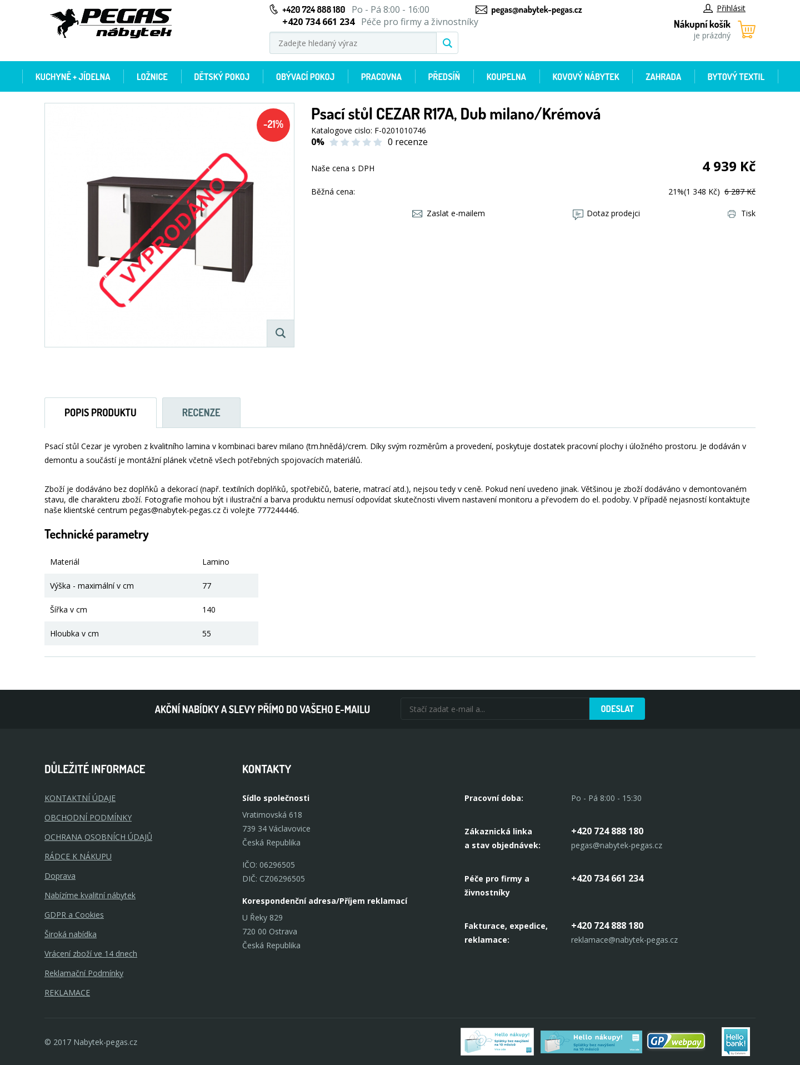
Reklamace (67, 992)
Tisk (742, 213)
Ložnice (152, 76)
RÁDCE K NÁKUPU (78, 856)
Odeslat (617, 708)
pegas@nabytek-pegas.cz (536, 9)
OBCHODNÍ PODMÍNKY (88, 817)
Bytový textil (736, 76)
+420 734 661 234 (607, 878)
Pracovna (381, 76)
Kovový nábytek (585, 76)
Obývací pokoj (305, 76)
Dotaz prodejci (606, 213)
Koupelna (506, 76)
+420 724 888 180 (313, 9)
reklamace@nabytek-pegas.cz (624, 939)
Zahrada (663, 76)
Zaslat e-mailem (448, 213)
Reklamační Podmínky (83, 973)
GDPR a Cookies (74, 914)
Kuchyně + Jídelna (73, 76)
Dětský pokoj (221, 76)
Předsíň (444, 76)
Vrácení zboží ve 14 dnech (90, 953)
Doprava (60, 875)
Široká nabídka (70, 934)
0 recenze (408, 142)
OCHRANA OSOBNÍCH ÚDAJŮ (98, 837)
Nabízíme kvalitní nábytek (90, 895)
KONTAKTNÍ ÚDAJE (80, 798)
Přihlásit (724, 8)
